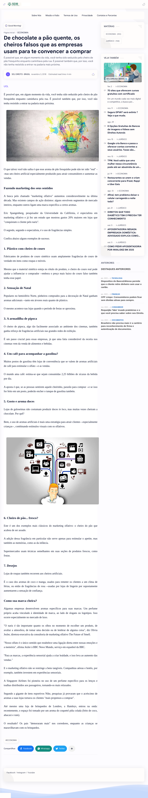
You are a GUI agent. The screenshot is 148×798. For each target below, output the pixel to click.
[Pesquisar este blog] (60, 4)
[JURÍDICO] (113, 42)
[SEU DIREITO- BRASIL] (31, 82)
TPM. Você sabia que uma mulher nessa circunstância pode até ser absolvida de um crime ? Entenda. (123, 165)
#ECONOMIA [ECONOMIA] (21, 754)
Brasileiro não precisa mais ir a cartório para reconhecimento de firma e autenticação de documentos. (121, 327)
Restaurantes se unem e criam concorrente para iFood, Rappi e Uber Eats (124, 182)
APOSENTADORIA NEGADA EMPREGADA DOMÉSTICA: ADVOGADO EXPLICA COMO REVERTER (123, 234)
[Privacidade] (92, 16)
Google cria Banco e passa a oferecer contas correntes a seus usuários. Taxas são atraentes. (123, 148)
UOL (16, 94)
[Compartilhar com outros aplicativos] (82, 762)
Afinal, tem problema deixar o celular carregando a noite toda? (123, 199)
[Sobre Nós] (42, 16)
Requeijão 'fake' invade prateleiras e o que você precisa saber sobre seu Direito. (122, 313)
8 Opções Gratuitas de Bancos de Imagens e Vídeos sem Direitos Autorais (124, 130)
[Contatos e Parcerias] (112, 16)
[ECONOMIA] (113, 35)
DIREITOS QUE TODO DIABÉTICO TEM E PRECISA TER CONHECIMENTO (124, 216)
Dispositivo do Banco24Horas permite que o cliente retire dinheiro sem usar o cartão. (121, 285)
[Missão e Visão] (58, 16)
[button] (143, 4)
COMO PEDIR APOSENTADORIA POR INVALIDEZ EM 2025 (124, 249)
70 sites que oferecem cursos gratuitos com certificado (123, 94)
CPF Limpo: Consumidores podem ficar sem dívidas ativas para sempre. (121, 300)
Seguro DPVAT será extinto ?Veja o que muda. (123, 115)
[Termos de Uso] (76, 16)
